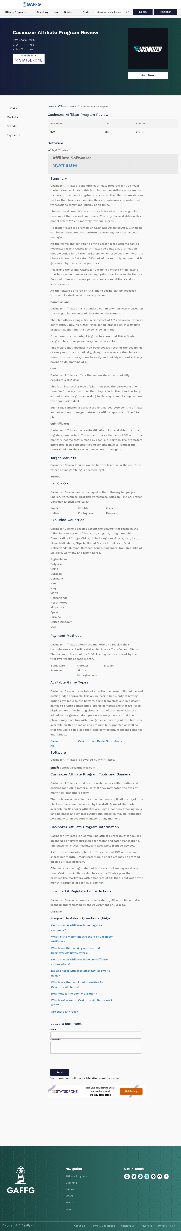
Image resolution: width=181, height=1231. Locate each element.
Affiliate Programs (15, 12)
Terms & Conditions (103, 1225)
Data (11, 108)
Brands (11, 126)
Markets (12, 117)
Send (59, 1072)
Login (142, 12)
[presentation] (77, 1062)
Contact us (128, 1225)
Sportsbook (114, 741)
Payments (13, 135)
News (55, 12)
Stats (85, 12)
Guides (67, 12)
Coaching (42, 12)
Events (70, 1202)
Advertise (146, 1225)
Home (51, 106)
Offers (69, 1195)
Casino (55, 741)
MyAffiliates (64, 165)
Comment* (56, 1040)
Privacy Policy (166, 1225)
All (52, 746)
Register (165, 12)
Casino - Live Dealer (92, 741)
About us (79, 1225)
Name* (54, 1029)
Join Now (147, 75)
